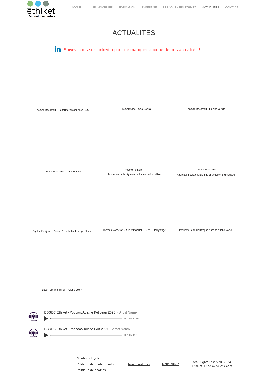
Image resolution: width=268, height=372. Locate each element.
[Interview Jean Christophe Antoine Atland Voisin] (205, 230)
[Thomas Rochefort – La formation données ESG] (62, 110)
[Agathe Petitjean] (134, 169)
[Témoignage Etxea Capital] (136, 109)
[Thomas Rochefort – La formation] (62, 171)
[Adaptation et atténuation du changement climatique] (205, 174)
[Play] (46, 318)
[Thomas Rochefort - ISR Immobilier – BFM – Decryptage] (134, 230)
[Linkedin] (57, 49)
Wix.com (226, 366)
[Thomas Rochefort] (205, 169)
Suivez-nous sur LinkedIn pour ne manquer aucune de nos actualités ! (132, 49)
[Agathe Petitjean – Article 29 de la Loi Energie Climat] (62, 231)
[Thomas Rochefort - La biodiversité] (205, 109)
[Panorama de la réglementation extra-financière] (134, 174)
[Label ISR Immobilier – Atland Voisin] (62, 290)
